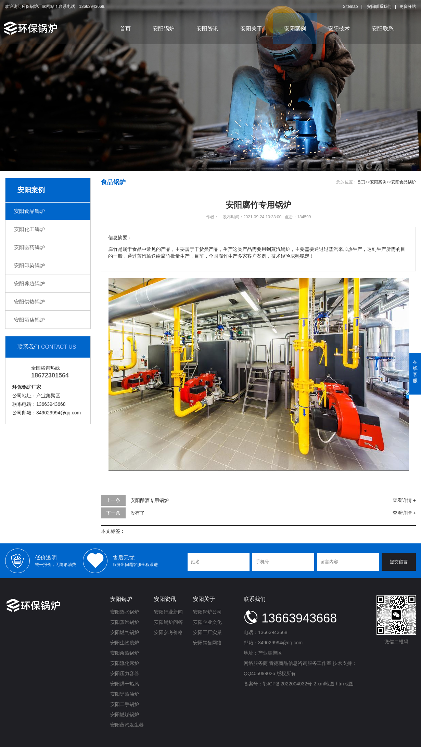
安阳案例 (295, 28)
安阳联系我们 (379, 6)
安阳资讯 (207, 28)
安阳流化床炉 (124, 663)
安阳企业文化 (207, 622)
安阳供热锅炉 (29, 302)
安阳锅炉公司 (207, 612)
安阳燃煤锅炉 (124, 714)
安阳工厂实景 (207, 632)
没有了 (137, 513)
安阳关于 (251, 28)
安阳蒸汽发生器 (127, 724)
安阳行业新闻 (168, 612)
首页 (125, 28)
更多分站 (407, 6)
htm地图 (344, 683)
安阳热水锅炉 (124, 612)
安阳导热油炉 (124, 694)
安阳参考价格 (168, 632)
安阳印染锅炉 (29, 265)
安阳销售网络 (207, 642)
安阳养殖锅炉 (29, 283)
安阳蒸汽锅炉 (124, 622)
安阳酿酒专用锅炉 (149, 500)
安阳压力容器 (124, 673)
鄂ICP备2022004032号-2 (289, 683)
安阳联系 (383, 28)
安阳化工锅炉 (29, 229)
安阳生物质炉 (124, 642)
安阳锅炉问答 (168, 622)
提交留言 (399, 561)
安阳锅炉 (164, 28)
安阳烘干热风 (124, 683)
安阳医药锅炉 (29, 247)
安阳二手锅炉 (124, 704)
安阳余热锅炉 (124, 653)
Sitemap (350, 6)
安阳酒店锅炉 (29, 320)
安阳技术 (339, 28)
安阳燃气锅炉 (124, 632)
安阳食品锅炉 (29, 211)
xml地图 (326, 683)
